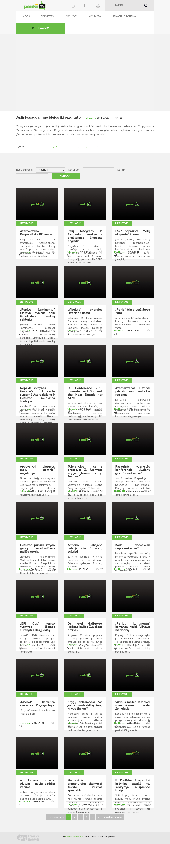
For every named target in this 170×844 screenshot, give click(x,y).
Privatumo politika (124, 16)
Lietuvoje (26, 223)
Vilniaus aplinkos (34, 147)
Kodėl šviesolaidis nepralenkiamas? (132, 547)
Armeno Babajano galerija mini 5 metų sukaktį (85, 549)
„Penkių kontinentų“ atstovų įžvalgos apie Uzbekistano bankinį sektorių (37, 314)
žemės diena (102, 147)
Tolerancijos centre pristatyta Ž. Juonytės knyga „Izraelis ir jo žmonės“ (85, 471)
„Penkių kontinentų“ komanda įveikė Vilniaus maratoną (132, 627)
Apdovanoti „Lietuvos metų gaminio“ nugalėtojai (37, 470)
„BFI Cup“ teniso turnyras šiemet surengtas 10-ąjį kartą (37, 627)
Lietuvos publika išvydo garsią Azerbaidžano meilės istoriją (37, 549)
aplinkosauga (74, 147)
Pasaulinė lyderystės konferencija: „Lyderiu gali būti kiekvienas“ (132, 470)
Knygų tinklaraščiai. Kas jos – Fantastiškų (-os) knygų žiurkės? (85, 706)
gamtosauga (119, 147)
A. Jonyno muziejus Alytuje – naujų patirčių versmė (37, 784)
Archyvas (71, 16)
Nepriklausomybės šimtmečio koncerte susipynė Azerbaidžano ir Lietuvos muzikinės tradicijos (37, 395)
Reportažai (48, 16)
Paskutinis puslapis (112, 817)
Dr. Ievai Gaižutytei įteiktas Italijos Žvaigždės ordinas (85, 627)
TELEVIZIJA (43, 28)
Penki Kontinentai (74, 837)
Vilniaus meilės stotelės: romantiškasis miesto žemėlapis (132, 706)
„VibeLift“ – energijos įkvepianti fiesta (85, 311)
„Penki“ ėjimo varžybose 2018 (132, 311)
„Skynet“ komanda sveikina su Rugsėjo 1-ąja (37, 704)
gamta (88, 147)
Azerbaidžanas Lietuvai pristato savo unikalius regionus (132, 392)
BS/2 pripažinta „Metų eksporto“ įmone (132, 233)
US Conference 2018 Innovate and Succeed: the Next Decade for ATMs (85, 393)
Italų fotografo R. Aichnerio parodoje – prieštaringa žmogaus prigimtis (85, 236)
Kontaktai (95, 16)
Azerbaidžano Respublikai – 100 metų (36, 233)
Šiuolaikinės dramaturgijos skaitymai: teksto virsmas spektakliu (85, 785)
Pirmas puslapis (56, 817)
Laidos (26, 16)
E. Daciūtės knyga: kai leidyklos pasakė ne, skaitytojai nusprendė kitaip (132, 785)
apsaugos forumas (55, 147)
